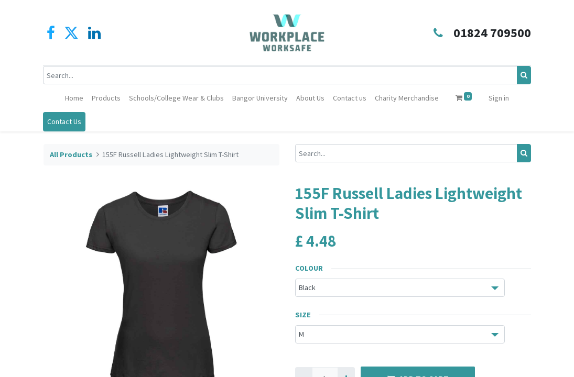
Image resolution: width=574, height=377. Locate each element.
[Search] (524, 75)
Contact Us (65, 121)
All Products (71, 154)
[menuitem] (74, 98)
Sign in (499, 98)
